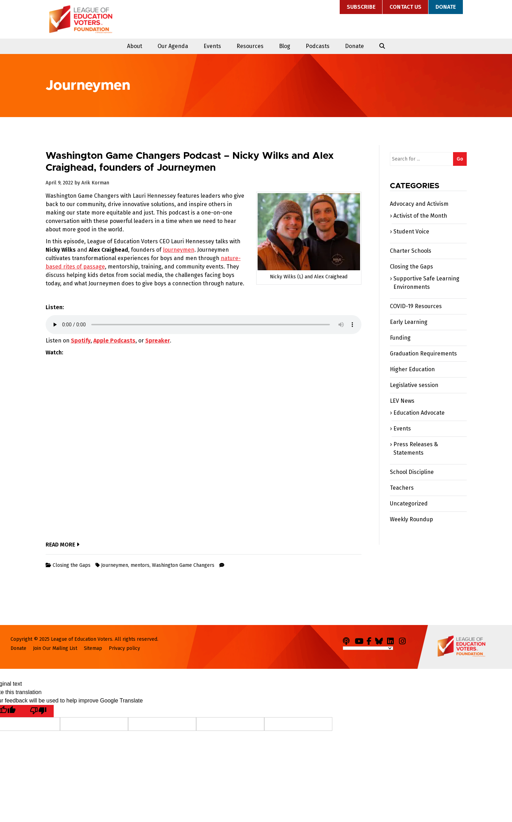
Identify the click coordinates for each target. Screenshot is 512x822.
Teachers (402, 487)
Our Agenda (173, 46)
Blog (284, 46)
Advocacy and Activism (419, 204)
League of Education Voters (80, 19)
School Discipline (412, 472)
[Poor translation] (38, 711)
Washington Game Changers (183, 565)
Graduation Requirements (423, 353)
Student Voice (411, 231)
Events (212, 46)
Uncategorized (409, 503)
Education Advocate (419, 412)
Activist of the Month (420, 215)
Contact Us (405, 7)
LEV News (402, 401)
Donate (445, 7)
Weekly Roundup (411, 519)
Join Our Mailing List (55, 648)
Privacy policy (124, 648)
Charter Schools (410, 250)
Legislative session (414, 385)
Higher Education (412, 369)
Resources (250, 46)
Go (460, 159)
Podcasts (318, 46)
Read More (62, 544)
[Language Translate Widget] (368, 648)
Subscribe (361, 7)
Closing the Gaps (72, 565)
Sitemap (93, 648)
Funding (400, 337)
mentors (140, 565)
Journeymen (178, 249)
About (134, 46)
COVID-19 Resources (416, 306)
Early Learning (408, 322)
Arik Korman (95, 183)
